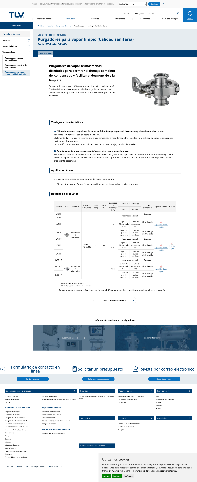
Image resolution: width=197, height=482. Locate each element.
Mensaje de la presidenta (165, 399)
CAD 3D (7, 402)
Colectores (8, 454)
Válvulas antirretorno (12, 445)
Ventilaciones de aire (12, 448)
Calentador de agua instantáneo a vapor (56, 421)
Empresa (159, 402)
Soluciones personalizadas (51, 412)
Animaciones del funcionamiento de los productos (59, 399)
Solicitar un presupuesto (126, 427)
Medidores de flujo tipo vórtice (15, 430)
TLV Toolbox (122, 402)
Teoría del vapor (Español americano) (131, 396)
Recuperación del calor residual (16, 421)
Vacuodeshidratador (49, 418)
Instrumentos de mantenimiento (53, 433)
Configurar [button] (128, 476)
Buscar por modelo (11, 396)
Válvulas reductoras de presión (15, 424)
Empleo (158, 408)
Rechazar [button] (117, 476)
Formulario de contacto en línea (129, 424)
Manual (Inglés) (172, 247)
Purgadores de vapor (12, 412)
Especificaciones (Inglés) (161, 226)
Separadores (9, 433)
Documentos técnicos (49, 396)
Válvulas (8, 442)
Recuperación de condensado (15, 418)
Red (157, 396)
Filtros (7, 436)
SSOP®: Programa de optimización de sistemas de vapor (96, 397)
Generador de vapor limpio (51, 415)
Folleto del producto (12, 399)
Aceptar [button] (106, 476)
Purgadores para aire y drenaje (16, 451)
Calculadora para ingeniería (127, 399)
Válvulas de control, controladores (16, 427)
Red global (121, 430)
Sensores (8, 439)
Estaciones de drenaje (12, 415)
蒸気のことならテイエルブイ (16, 15)
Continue (154, 4)
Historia (159, 405)
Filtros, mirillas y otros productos (16, 457)
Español (151, 13)
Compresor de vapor (49, 424)
